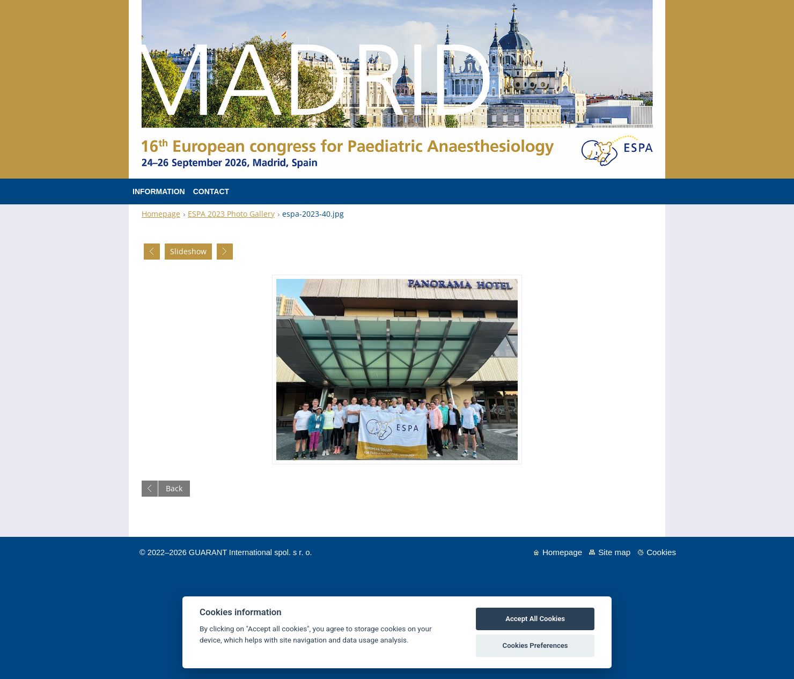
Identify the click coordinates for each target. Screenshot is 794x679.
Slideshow (188, 251)
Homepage (161, 214)
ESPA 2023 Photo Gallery (231, 214)
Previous (152, 251)
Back (174, 488)
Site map (614, 552)
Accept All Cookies (535, 619)
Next (225, 251)
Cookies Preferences (535, 645)
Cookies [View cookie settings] (661, 552)
